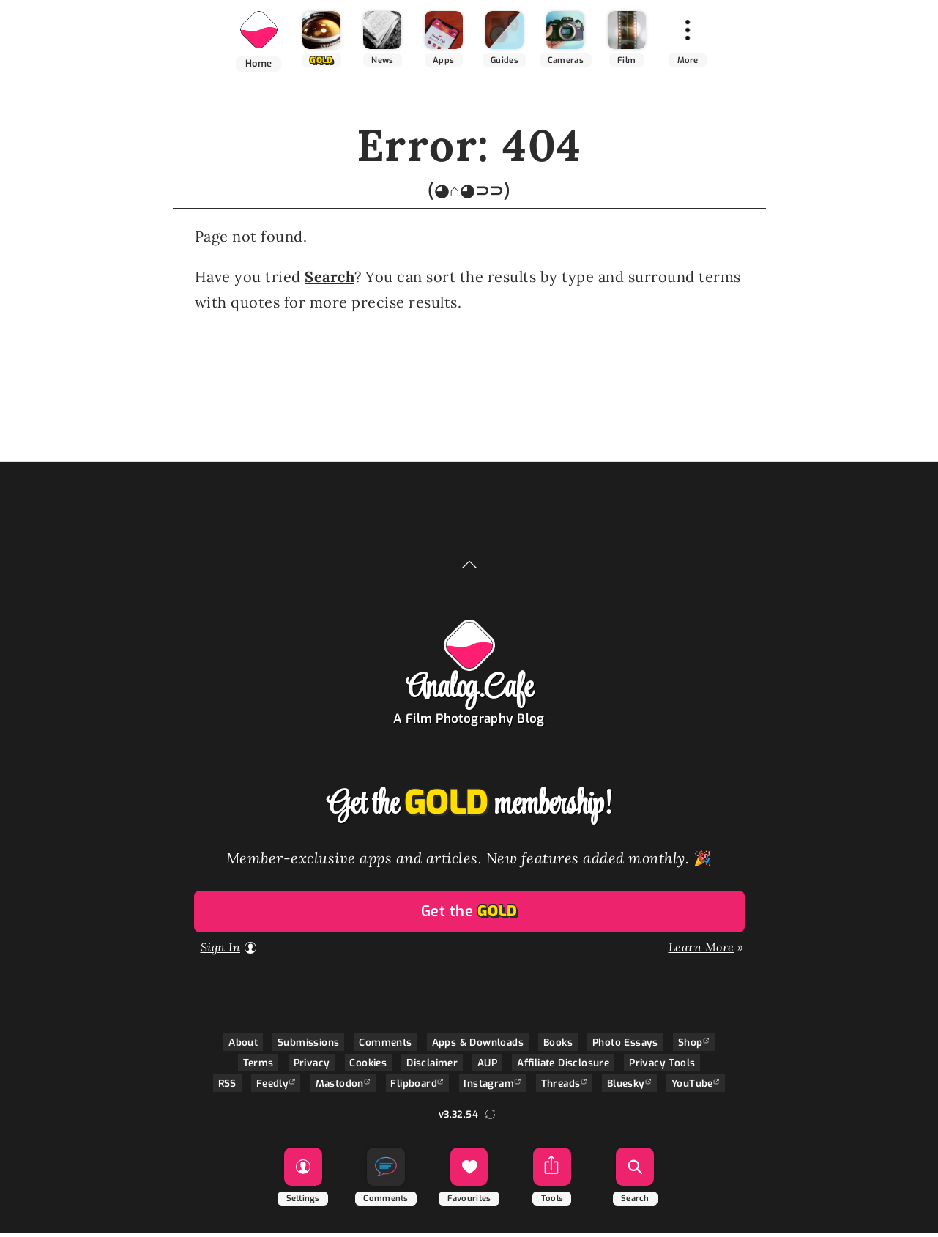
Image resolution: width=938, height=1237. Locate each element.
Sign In (221, 951)
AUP (487, 1067)
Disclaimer (432, 1067)
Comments (385, 1046)
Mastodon (340, 1087)
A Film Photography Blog (469, 723)
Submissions (308, 1046)
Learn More (701, 951)
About (243, 1046)
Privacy (312, 1067)
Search (329, 281)
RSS (227, 1087)
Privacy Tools (662, 1067)
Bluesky (626, 1087)
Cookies (368, 1067)
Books (558, 1046)
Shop (690, 1046)
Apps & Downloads (478, 1046)
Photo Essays (625, 1046)
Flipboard (413, 1087)
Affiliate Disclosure (563, 1067)
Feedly (272, 1087)
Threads (561, 1087)
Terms (258, 1067)
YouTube (692, 1087)
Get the (469, 916)
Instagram (489, 1087)
